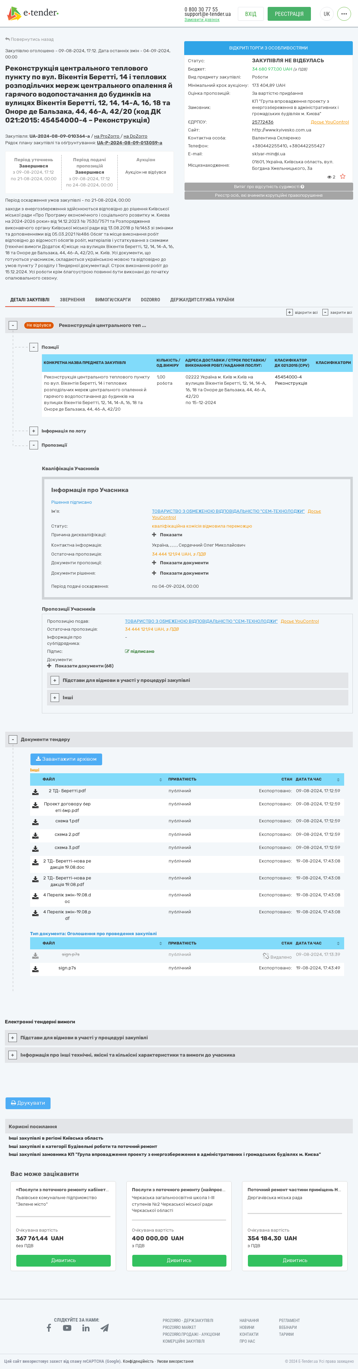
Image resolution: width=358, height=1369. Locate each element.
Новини (247, 1327)
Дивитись (63, 1260)
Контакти (249, 1334)
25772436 (263, 122)
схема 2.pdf (67, 834)
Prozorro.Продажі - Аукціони (191, 1334)
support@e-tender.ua (208, 14)
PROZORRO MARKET (179, 1327)
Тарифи (286, 1334)
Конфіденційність (138, 1361)
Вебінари (288, 1327)
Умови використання (175, 1361)
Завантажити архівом (66, 759)
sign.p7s (71, 954)
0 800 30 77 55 (201, 9)
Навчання (249, 1320)
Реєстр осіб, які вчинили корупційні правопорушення (269, 195)
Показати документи (180, 562)
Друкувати (28, 1103)
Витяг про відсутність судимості (269, 186)
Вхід (251, 14)
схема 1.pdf (67, 820)
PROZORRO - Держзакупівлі (188, 1320)
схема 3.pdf (67, 847)
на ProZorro (107, 136)
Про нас (247, 1341)
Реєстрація (289, 14)
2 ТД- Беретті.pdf (67, 790)
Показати (167, 534)
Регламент (289, 1320)
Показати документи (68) (80, 665)
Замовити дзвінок (202, 19)
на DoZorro (135, 136)
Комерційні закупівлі (184, 1341)
